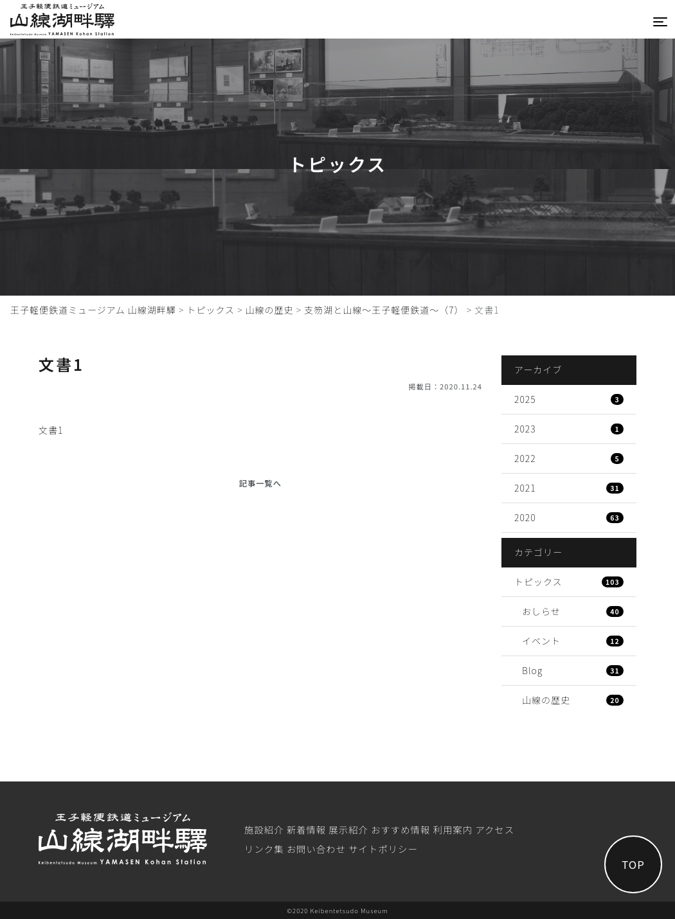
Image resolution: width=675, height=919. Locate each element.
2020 (569, 517)
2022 (569, 458)
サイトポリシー (383, 848)
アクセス (494, 829)
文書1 (51, 430)
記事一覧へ (260, 483)
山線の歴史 (573, 699)
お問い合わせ (316, 848)
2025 (569, 399)
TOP (633, 864)
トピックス (569, 581)
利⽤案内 (453, 829)
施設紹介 (264, 829)
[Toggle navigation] (660, 22)
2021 (569, 487)
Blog (573, 670)
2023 (569, 428)
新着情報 (307, 829)
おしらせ (573, 611)
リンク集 (264, 848)
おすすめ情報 (400, 829)
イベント (573, 640)
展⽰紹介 (348, 829)
